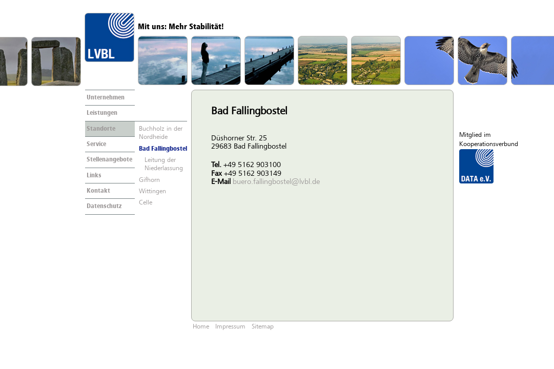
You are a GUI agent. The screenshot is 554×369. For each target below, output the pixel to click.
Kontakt (98, 191)
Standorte (101, 129)
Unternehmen (106, 97)
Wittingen (152, 191)
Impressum (230, 327)
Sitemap (263, 327)
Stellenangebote (109, 159)
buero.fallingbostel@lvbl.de (276, 182)
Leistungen (102, 113)
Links (94, 175)
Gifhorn (149, 180)
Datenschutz (104, 206)
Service (96, 144)
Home (201, 327)
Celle (145, 203)
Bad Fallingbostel (163, 149)
